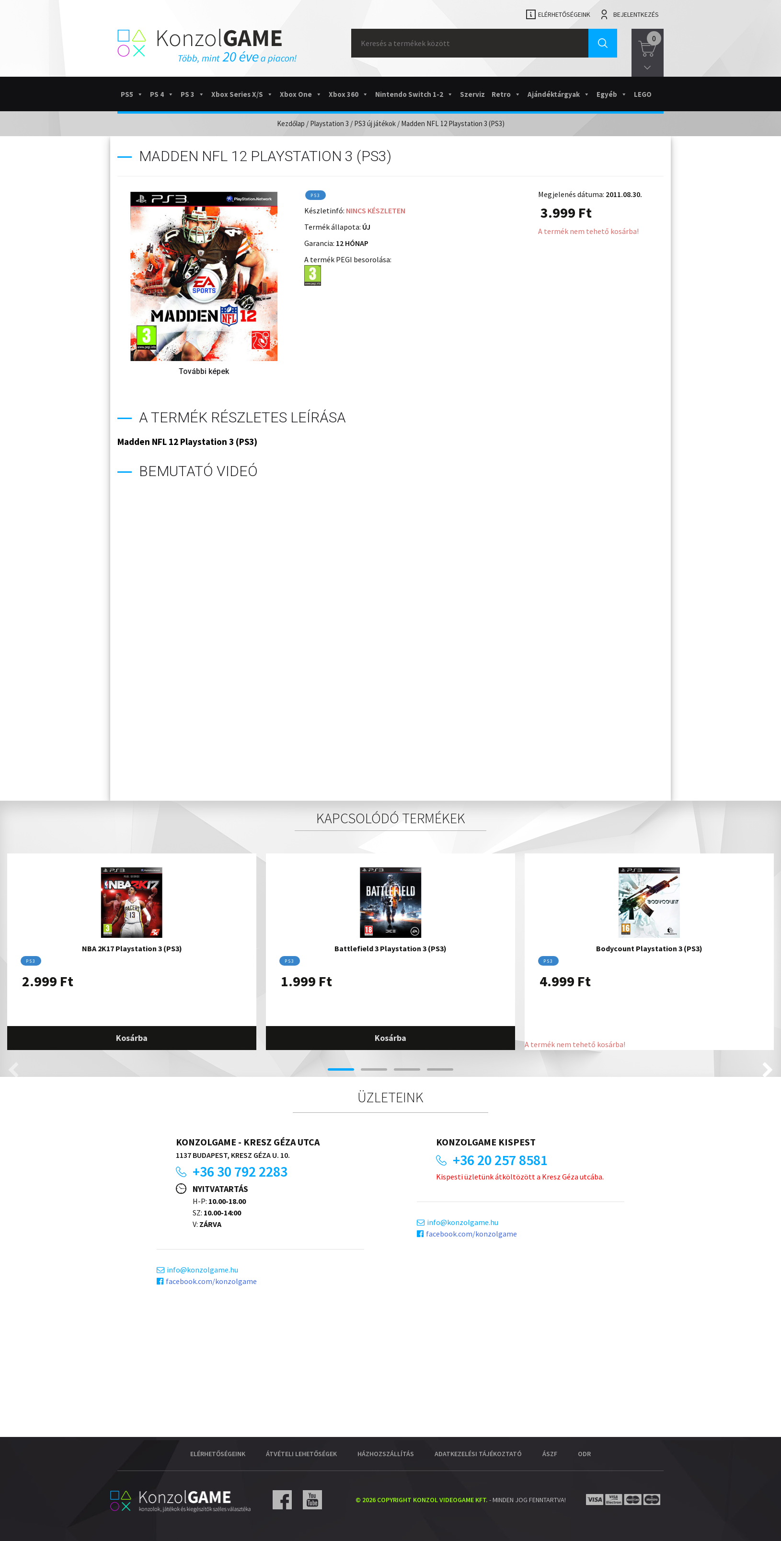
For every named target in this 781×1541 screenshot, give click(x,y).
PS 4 (162, 94)
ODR (584, 1453)
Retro (506, 94)
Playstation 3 (329, 123)
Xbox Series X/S (242, 94)
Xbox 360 (348, 94)
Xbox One (301, 94)
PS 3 (193, 94)
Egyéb (612, 94)
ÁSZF (549, 1453)
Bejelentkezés (636, 14)
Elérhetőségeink (564, 14)
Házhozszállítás (385, 1453)
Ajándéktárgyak (559, 94)
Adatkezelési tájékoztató (478, 1453)
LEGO (643, 94)
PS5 (132, 94)
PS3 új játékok (375, 123)
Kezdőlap (291, 123)
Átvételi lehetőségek (301, 1453)
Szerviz (472, 94)
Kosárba (132, 1037)
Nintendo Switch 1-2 (414, 94)
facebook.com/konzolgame (211, 1281)
